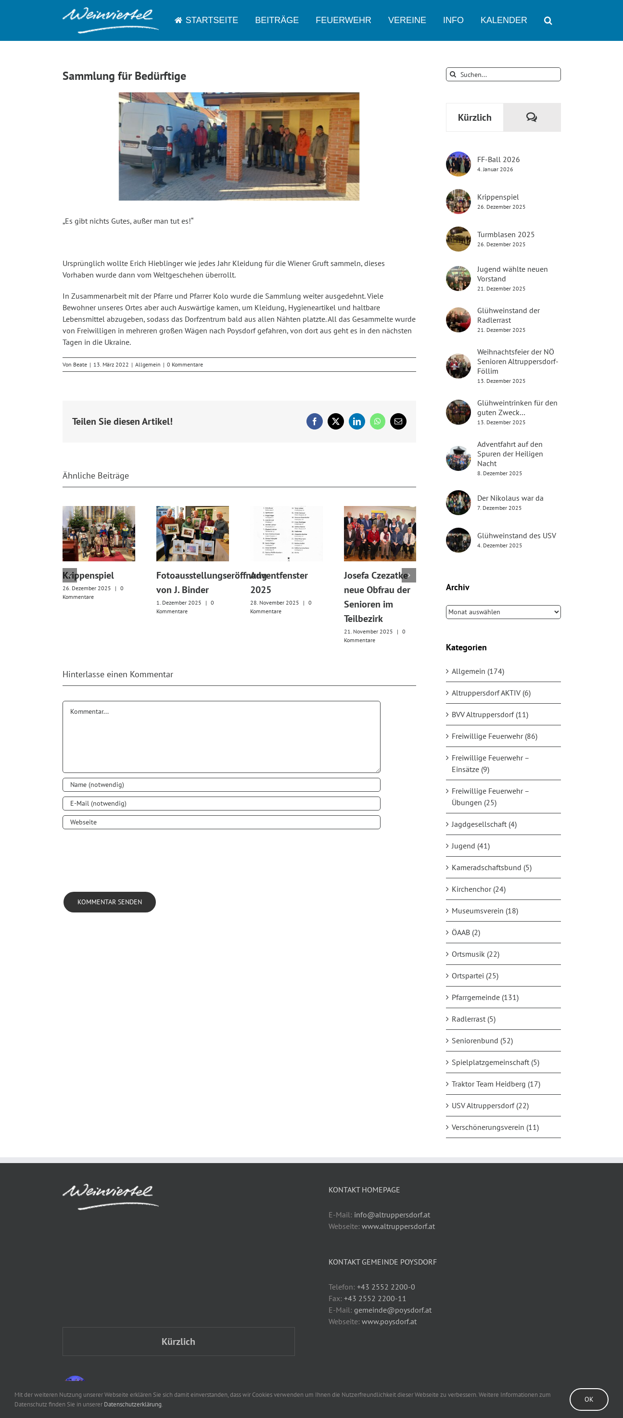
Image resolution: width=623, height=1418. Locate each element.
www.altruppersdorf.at (398, 1226)
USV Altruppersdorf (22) (490, 1105)
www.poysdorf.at (389, 1321)
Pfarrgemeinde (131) (485, 997)
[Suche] (453, 74)
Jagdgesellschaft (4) (484, 824)
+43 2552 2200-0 (386, 1286)
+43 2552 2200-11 (375, 1298)
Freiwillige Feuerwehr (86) (494, 736)
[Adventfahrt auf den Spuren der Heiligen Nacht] (458, 451)
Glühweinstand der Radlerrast (508, 315)
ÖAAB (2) (466, 932)
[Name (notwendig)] (222, 785)
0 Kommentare (185, 364)
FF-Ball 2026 (498, 159)
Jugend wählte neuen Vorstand (512, 273)
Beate (80, 364)
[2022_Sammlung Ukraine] (240, 146)
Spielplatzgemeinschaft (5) (495, 1062)
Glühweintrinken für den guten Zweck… (517, 407)
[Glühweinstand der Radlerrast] (458, 313)
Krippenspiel (88, 575)
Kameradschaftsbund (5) (492, 867)
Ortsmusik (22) (475, 954)
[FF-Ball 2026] (458, 157)
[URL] (222, 822)
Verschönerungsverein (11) (495, 1127)
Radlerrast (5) (474, 1019)
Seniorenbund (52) (482, 1040)
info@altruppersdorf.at (392, 1214)
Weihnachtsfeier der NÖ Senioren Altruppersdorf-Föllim (518, 361)
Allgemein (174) (478, 671)
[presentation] (136, 857)
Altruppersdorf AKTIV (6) (491, 692)
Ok (589, 1399)
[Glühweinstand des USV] (458, 533)
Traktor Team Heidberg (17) (496, 1084)
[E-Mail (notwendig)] (222, 803)
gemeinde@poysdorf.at (393, 1310)
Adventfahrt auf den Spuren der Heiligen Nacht (510, 453)
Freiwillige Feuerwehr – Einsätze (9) (490, 763)
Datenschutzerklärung (133, 1404)
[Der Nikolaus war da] (458, 496)
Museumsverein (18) (485, 910)
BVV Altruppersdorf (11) (490, 714)
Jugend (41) (471, 845)
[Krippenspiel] (458, 195)
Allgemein (148, 364)
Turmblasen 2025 (506, 234)
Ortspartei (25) (475, 975)
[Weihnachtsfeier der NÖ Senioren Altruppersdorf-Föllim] (458, 359)
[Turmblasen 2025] (458, 232)
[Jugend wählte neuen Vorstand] (458, 272)
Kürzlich (475, 117)
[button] (548, 20)
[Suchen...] (503, 74)
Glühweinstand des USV (516, 535)
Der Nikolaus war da (510, 498)
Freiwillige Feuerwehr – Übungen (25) (490, 796)
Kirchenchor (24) (479, 889)
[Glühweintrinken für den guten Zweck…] (458, 405)
